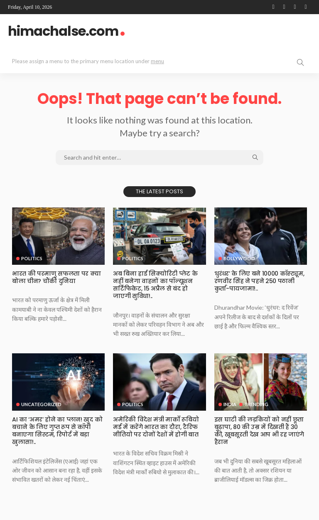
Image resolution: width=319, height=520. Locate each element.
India (229, 404)
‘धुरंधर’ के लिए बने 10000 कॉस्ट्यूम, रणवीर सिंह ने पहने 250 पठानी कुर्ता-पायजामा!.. (259, 281)
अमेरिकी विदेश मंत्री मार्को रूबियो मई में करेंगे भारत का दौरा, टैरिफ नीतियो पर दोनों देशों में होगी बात (156, 427)
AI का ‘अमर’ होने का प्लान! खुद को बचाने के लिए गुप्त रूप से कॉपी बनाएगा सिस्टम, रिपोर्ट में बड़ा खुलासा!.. (57, 430)
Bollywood (239, 258)
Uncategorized (41, 404)
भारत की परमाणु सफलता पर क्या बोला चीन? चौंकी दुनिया (56, 277)
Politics (31, 258)
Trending (256, 404)
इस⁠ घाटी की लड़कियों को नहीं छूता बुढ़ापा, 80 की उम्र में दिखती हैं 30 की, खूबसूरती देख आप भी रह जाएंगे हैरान (259, 430)
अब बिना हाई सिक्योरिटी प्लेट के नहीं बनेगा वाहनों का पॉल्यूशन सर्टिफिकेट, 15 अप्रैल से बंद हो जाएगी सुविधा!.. (155, 285)
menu (157, 61)
